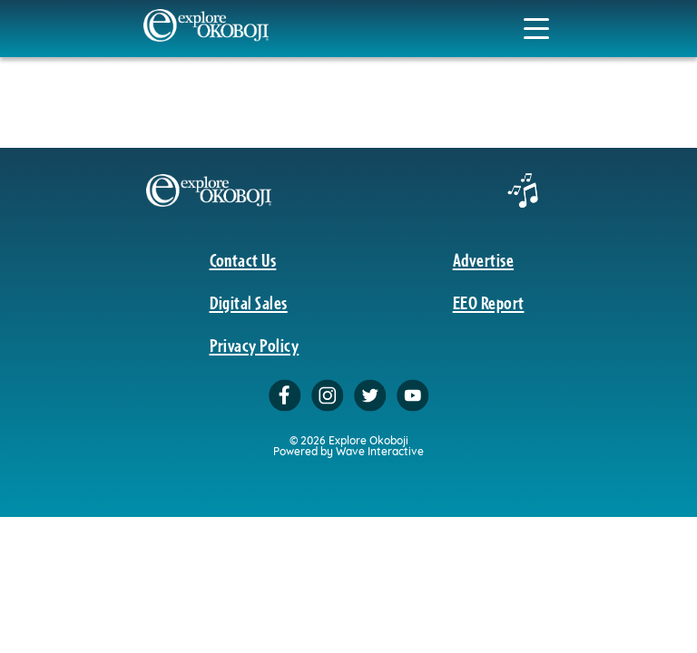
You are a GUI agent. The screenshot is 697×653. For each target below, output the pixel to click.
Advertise (483, 259)
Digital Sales (249, 302)
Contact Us (243, 259)
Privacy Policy (254, 344)
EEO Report (489, 302)
